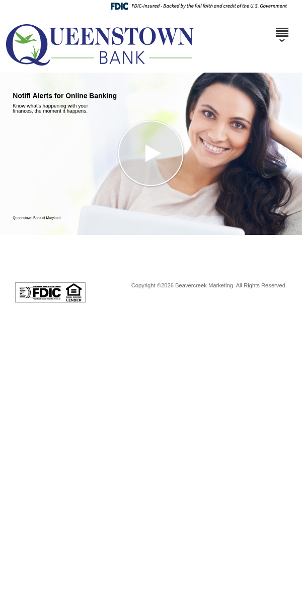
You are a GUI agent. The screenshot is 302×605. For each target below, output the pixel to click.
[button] (151, 154)
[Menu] (282, 28)
